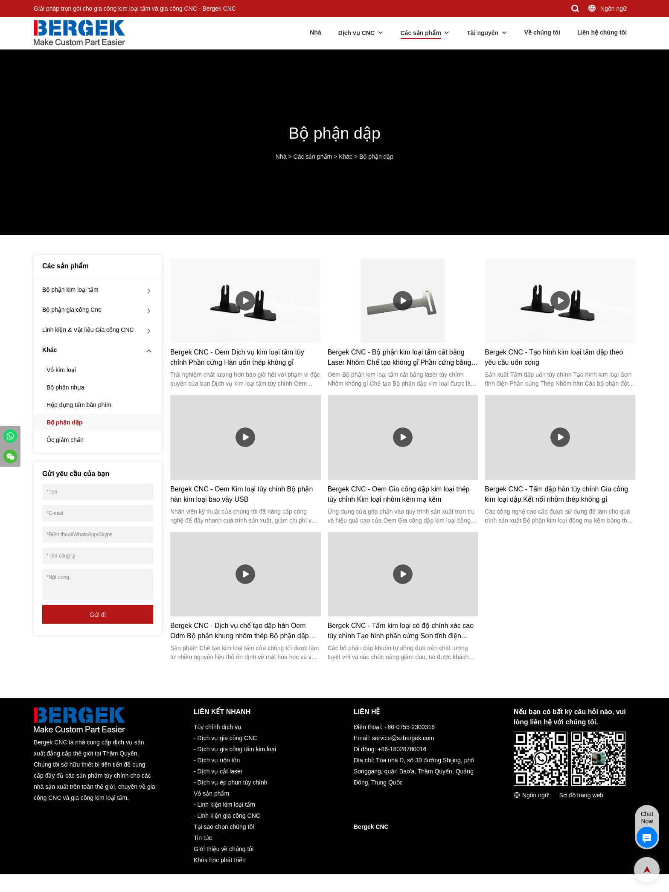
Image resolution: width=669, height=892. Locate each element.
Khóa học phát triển (220, 860)
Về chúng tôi (542, 32)
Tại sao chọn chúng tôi (224, 826)
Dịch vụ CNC (356, 32)
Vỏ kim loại (61, 369)
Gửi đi (98, 614)
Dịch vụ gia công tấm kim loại (237, 749)
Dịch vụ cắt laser (220, 771)
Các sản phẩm (421, 32)
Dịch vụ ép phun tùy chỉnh (233, 782)
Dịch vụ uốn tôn (219, 760)
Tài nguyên (482, 32)
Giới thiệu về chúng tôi (223, 849)
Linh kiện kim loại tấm (226, 804)
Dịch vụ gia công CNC (227, 738)
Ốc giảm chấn (65, 439)
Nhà (315, 32)
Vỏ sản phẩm (211, 793)
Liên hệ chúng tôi (602, 32)
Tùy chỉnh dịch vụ (217, 726)
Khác (345, 156)
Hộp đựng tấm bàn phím (79, 404)
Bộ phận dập (376, 156)
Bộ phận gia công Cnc (71, 309)
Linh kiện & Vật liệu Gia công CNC (88, 329)
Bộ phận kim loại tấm (70, 289)
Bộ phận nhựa (65, 387)
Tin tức (203, 837)
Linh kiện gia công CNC (229, 815)
